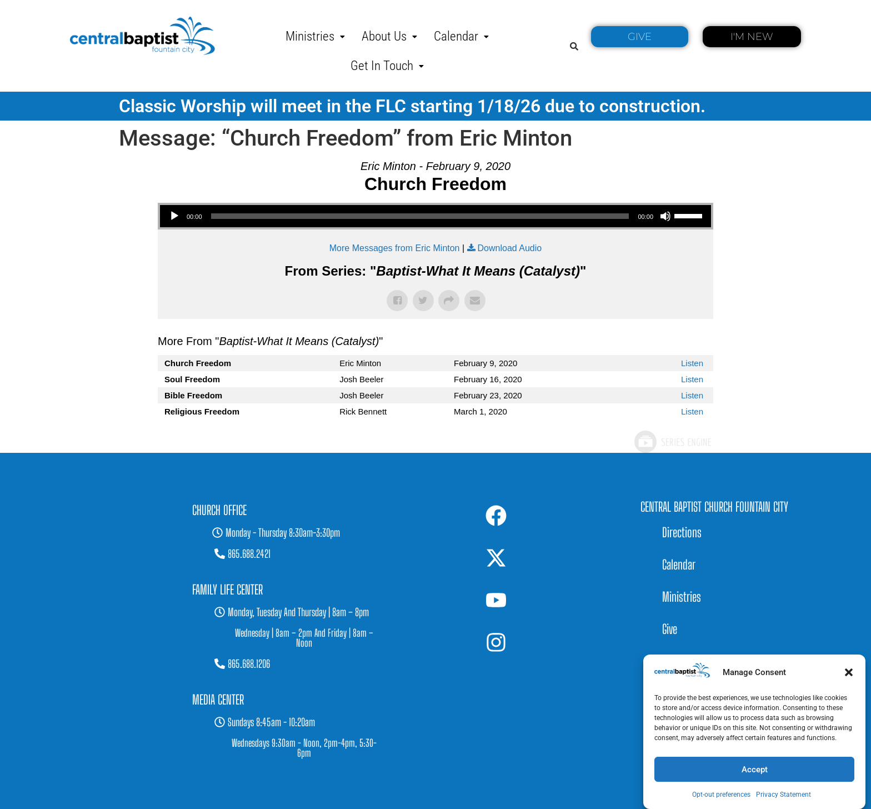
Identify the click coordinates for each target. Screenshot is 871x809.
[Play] (174, 216)
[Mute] (665, 216)
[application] (435, 216)
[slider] (420, 216)
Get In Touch (387, 65)
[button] (848, 672)
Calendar (461, 36)
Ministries (315, 36)
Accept (755, 770)
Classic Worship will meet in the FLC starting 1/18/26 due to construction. (412, 106)
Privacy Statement (783, 794)
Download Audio (510, 248)
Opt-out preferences (721, 794)
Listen (692, 363)
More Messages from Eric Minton (394, 248)
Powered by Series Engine (672, 442)
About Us (389, 36)
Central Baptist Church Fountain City (714, 507)
